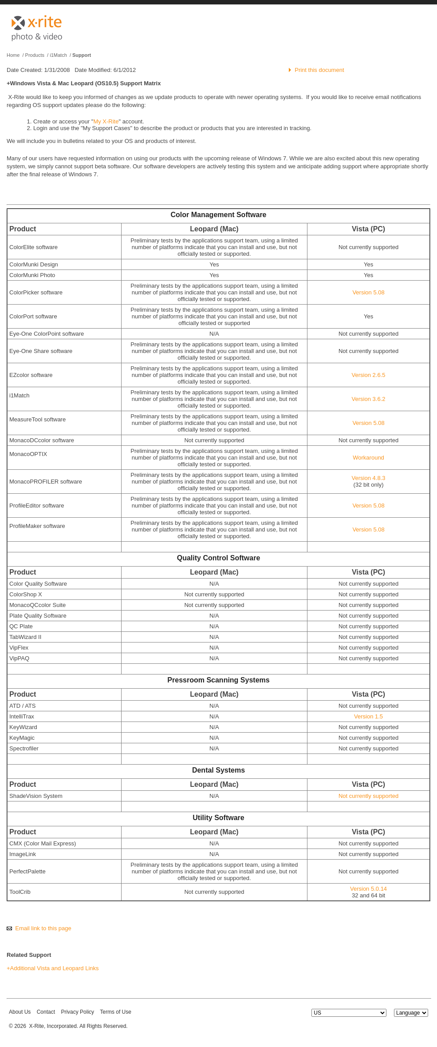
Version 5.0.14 (368, 888)
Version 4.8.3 (369, 478)
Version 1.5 (368, 716)
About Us (20, 1012)
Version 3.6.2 (369, 399)
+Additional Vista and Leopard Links (53, 968)
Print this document (319, 70)
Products (34, 55)
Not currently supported (368, 796)
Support (81, 55)
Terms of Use (115, 1012)
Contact (46, 1012)
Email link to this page (43, 928)
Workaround (368, 457)
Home (13, 55)
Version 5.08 (368, 292)
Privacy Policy (77, 1012)
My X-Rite (105, 121)
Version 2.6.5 (369, 375)
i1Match (58, 55)
